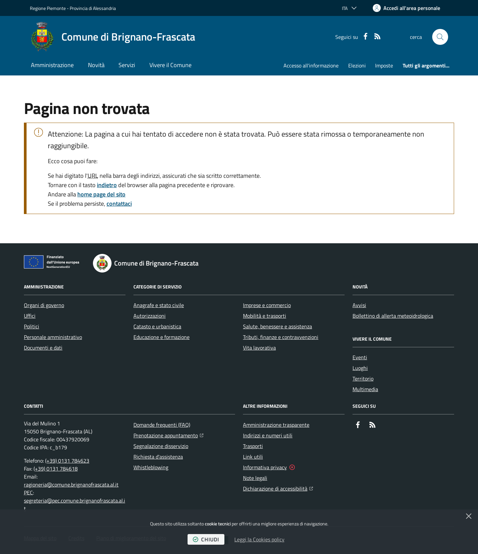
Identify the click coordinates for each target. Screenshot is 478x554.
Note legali (255, 478)
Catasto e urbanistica (157, 326)
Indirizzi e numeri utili (267, 435)
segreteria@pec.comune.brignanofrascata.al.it (74, 504)
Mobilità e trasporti (264, 316)
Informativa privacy (265, 467)
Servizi (127, 64)
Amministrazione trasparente (276, 425)
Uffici (30, 316)
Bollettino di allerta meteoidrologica (393, 316)
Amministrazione (52, 64)
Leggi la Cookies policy (259, 539)
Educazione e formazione (161, 337)
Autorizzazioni (149, 316)
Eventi (360, 357)
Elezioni (357, 65)
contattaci (119, 203)
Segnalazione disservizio (160, 446)
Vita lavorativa (259, 348)
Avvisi (359, 305)
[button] (440, 37)
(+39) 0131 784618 (56, 469)
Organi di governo (44, 305)
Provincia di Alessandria (93, 8)
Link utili (253, 457)
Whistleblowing (150, 467)
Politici (31, 326)
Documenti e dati (43, 348)
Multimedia (365, 389)
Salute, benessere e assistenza (277, 326)
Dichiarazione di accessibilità (278, 488)
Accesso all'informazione (311, 65)
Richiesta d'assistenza (158, 457)
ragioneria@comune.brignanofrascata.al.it (71, 485)
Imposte (384, 65)
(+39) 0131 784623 (67, 461)
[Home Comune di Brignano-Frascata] (112, 37)
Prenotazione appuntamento (168, 434)
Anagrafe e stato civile (158, 305)
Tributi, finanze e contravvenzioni (280, 337)
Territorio (363, 379)
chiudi (206, 539)
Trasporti (253, 446)
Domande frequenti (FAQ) (161, 425)
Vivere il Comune (170, 64)
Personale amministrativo (53, 337)
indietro (107, 184)
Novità (96, 64)
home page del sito (101, 194)
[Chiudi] (469, 516)
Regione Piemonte (48, 8)
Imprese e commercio (267, 305)
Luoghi (360, 368)
